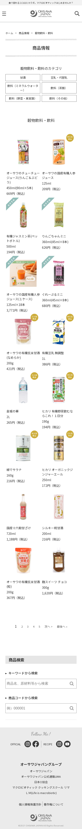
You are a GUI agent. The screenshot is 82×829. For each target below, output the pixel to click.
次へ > (49, 626)
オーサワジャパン (41, 771)
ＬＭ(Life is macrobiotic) (41, 793)
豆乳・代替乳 (59, 77)
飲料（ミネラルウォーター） (22, 88)
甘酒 (23, 77)
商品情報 (24, 33)
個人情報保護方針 (30, 804)
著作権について (53, 804)
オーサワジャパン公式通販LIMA (41, 776)
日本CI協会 (41, 782)
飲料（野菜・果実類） (23, 98)
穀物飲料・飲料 (44, 33)
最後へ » (62, 626)
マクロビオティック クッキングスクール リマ (41, 787)
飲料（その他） (59, 98)
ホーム (9, 33)
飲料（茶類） (59, 88)
